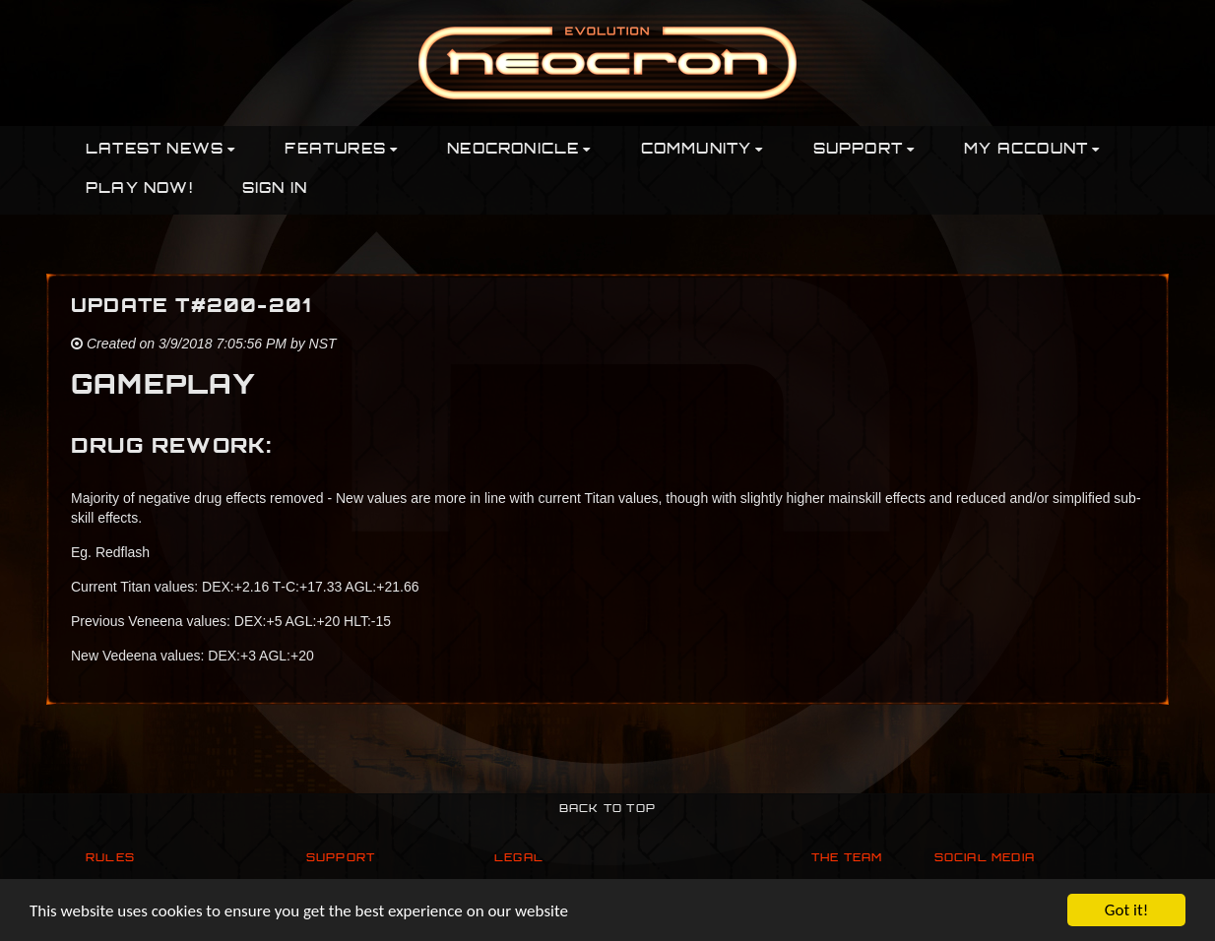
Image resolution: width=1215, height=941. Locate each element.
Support (340, 858)
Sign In (274, 189)
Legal (519, 858)
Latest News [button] (160, 150)
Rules (110, 858)
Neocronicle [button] (519, 150)
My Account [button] (1032, 150)
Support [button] (864, 150)
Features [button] (341, 150)
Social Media (984, 858)
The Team (847, 858)
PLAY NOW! (139, 189)
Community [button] (702, 150)
